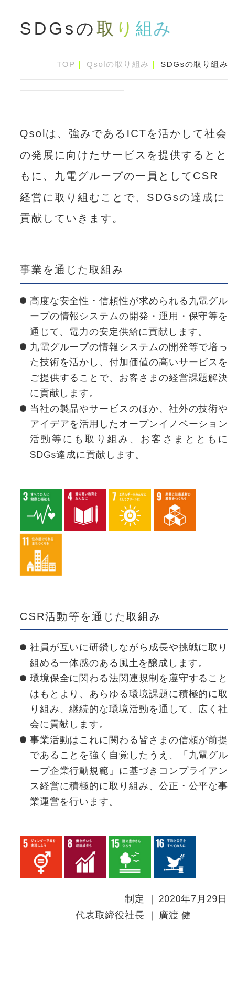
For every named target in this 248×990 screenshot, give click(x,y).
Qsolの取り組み (118, 64)
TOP (66, 64)
